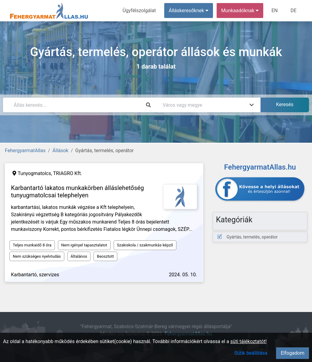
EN (274, 10)
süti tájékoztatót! (248, 341)
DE (293, 10)
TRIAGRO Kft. (67, 173)
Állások (60, 150)
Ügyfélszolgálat (139, 10)
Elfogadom (292, 353)
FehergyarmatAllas (25, 150)
